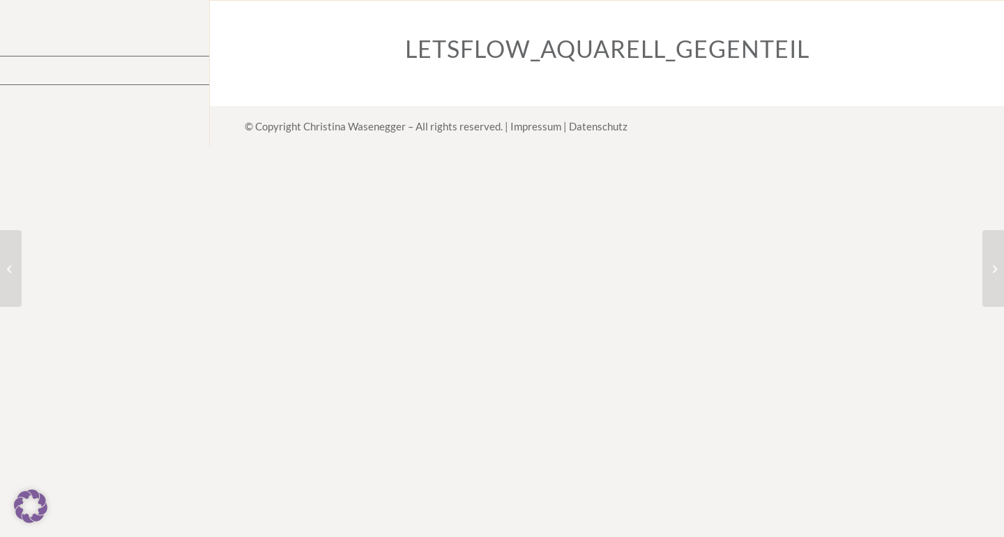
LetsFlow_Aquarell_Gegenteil (607, 48)
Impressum (535, 126)
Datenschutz (598, 126)
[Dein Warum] (11, 268)
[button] (30, 506)
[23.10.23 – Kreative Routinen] (993, 268)
